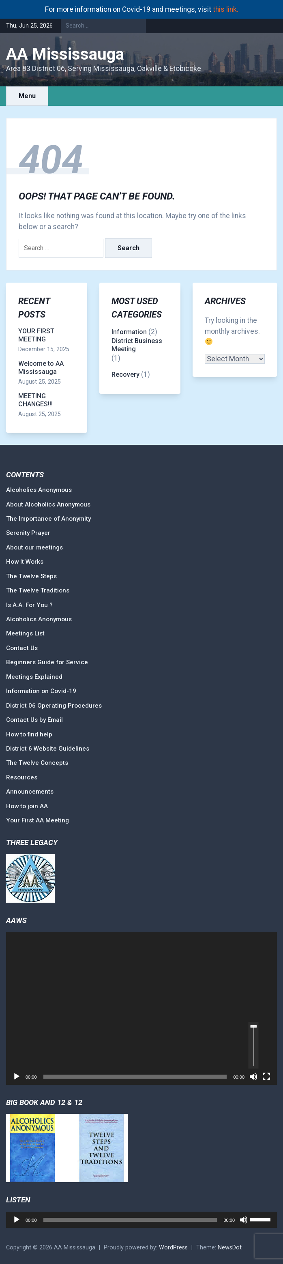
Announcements (30, 791)
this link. (225, 9)
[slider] (254, 1045)
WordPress (173, 1247)
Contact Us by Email (34, 719)
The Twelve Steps (31, 576)
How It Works (24, 561)
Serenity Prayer (28, 533)
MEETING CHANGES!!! (35, 400)
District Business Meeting (136, 345)
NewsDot (230, 1247)
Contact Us (22, 648)
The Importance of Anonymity (48, 518)
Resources (21, 777)
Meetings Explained (34, 676)
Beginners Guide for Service (47, 662)
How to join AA (27, 806)
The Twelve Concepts (37, 762)
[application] (141, 1008)
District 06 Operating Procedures (54, 705)
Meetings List (25, 633)
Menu (27, 96)
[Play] (17, 1077)
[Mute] (253, 1077)
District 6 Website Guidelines (47, 748)
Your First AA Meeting (37, 820)
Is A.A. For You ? (29, 605)
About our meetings (34, 547)
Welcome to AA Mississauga (41, 368)
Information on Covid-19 (41, 691)
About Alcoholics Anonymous (48, 504)
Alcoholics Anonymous (39, 490)
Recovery (125, 374)
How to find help (29, 734)
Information (129, 332)
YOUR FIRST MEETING (36, 335)
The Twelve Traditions (37, 590)
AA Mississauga (65, 54)
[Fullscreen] (266, 1077)
